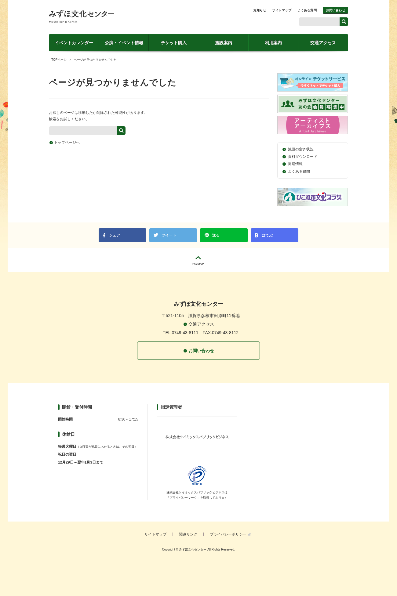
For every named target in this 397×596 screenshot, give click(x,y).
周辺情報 (295, 164)
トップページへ (67, 142)
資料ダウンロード (302, 156)
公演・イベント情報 (124, 42)
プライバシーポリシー (228, 534)
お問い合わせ (335, 10)
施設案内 (223, 42)
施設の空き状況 (301, 149)
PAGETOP (198, 260)
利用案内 (273, 42)
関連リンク (188, 534)
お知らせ (259, 10)
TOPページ (59, 59)
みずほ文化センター (81, 16)
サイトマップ (281, 10)
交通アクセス (323, 42)
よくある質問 (307, 10)
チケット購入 (174, 42)
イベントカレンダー (74, 42)
